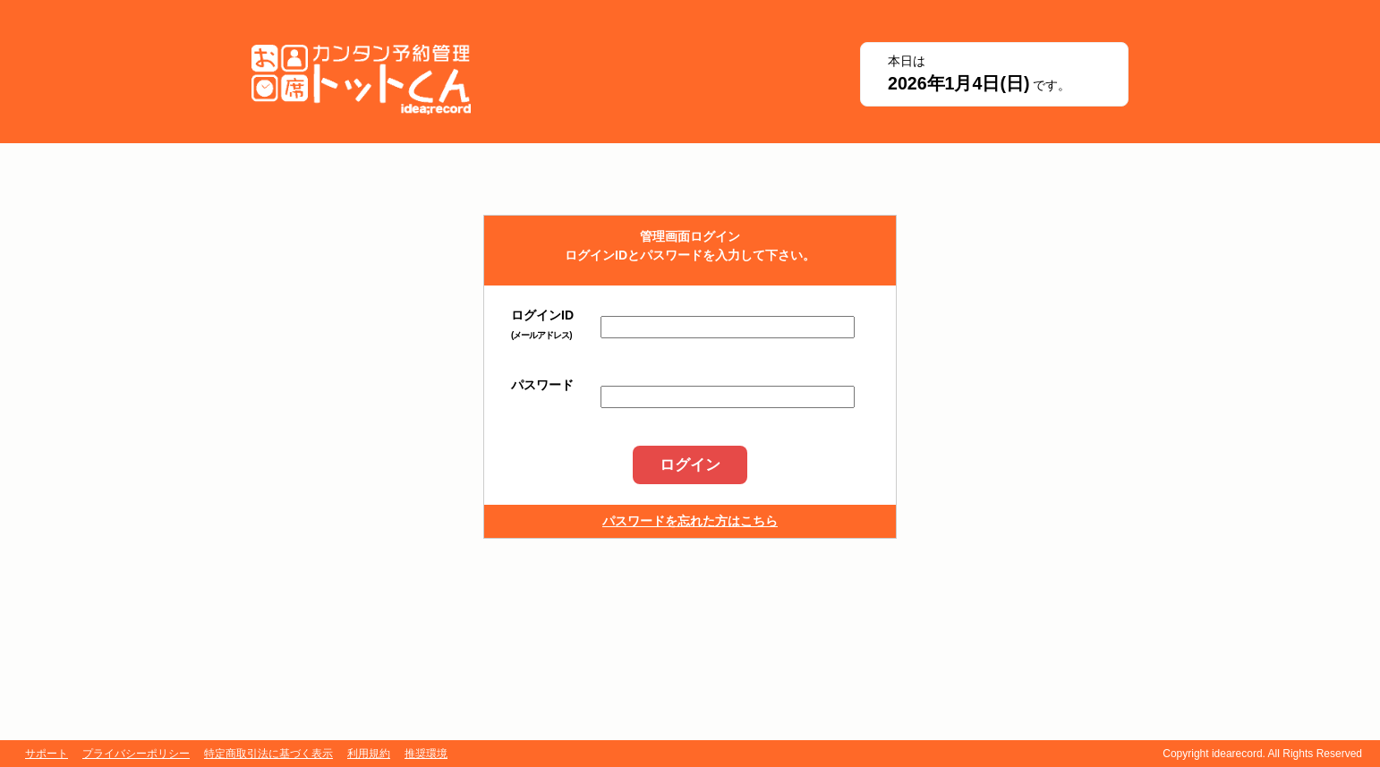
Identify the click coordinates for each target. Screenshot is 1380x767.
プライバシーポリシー (136, 753)
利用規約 (368, 753)
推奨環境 (426, 753)
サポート (46, 753)
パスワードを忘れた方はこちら (690, 521)
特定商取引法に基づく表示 (268, 753)
